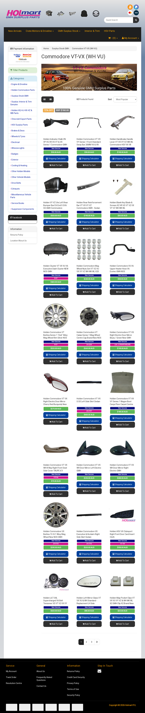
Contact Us (41, 686)
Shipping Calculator (56, 158)
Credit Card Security (76, 677)
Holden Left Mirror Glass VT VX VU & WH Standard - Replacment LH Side (89, 601)
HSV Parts (109, 30)
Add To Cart (55, 165)
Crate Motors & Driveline (40, 30)
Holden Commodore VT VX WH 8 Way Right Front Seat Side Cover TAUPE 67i (55, 468)
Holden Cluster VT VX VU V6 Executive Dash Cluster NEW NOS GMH (55, 269)
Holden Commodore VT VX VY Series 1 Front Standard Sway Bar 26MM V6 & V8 (89, 142)
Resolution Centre (14, 683)
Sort (109, 99)
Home (46, 48)
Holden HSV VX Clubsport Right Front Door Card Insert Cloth (122, 534)
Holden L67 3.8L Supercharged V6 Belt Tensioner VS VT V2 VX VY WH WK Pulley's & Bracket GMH (55, 603)
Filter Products (18, 70)
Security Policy (73, 695)
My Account (11, 671)
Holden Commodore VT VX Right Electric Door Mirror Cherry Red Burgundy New (55, 401)
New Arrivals (15, 30)
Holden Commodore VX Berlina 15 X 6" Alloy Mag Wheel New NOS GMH (54, 534)
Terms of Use (73, 689)
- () (113, 38)
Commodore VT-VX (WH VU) (84, 48)
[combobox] (118, 20)
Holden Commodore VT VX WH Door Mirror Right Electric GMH (122, 468)
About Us (41, 671)
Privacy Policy (73, 683)
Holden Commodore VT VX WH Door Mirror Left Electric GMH (89, 468)
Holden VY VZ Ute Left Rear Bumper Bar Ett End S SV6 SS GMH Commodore (55, 205)
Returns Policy (16, 235)
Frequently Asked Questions (44, 678)
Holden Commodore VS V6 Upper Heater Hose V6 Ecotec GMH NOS (122, 269)
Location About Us (18, 241)
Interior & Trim (92, 30)
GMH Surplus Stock (69, 30)
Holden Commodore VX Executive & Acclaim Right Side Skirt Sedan (88, 534)
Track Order (11, 677)
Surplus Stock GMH (60, 48)
